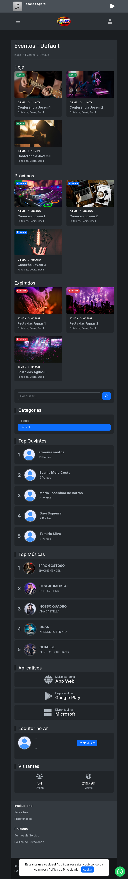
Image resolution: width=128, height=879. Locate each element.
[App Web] (64, 679)
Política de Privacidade (29, 842)
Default (25, 427)
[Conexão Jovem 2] (90, 203)
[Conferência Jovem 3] (38, 142)
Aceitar (87, 869)
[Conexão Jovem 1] (38, 203)
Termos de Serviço (26, 835)
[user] (110, 21)
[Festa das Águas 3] (38, 358)
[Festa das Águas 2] (90, 310)
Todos (25, 420)
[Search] (106, 396)
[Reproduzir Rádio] (112, 6)
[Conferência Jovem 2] (90, 94)
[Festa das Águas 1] (38, 310)
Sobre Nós (21, 812)
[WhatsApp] (120, 871)
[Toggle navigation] (18, 21)
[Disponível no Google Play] (64, 696)
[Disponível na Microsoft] (64, 712)
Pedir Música (87, 743)
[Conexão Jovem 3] (38, 251)
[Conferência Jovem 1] (38, 94)
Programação (23, 818)
